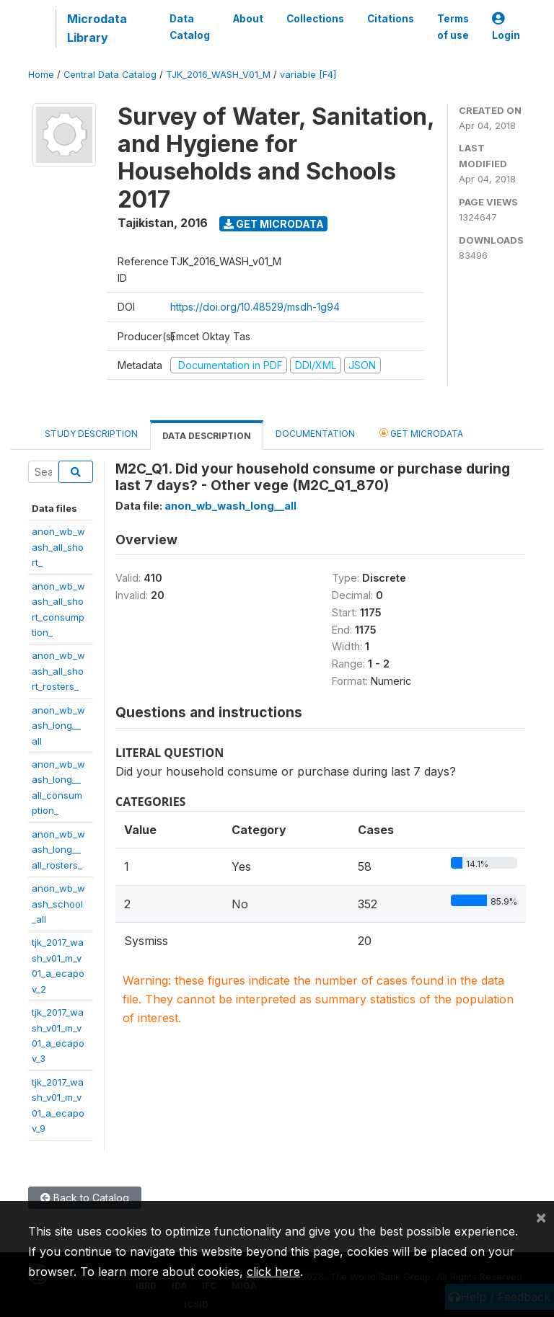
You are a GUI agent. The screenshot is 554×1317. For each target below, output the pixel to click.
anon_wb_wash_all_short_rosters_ (58, 670)
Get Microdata (274, 224)
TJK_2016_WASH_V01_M (218, 74)
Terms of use (453, 26)
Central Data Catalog (110, 74)
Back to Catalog (84, 1198)
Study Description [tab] (91, 433)
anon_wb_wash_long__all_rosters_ (58, 849)
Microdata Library (97, 28)
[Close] (541, 1216)
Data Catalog (190, 26)
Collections (315, 19)
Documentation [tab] (315, 433)
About (248, 19)
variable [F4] (308, 74)
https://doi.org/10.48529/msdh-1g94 (255, 307)
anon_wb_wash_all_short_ (58, 547)
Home (41, 74)
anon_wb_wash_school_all (58, 903)
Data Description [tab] (206, 435)
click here (273, 1271)
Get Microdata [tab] (421, 433)
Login (506, 27)
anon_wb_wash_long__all (58, 725)
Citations (390, 19)
